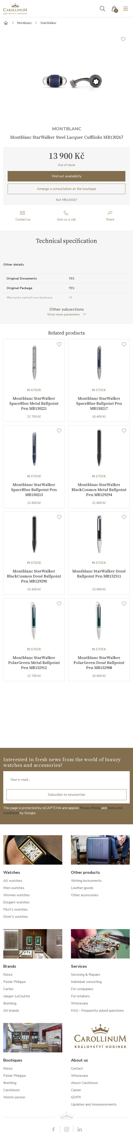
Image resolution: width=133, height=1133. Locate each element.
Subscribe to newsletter (66, 794)
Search (102, 9)
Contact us (22, 219)
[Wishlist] (59, 344)
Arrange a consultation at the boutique (66, 188)
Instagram (66, 1129)
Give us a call (66, 219)
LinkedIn (79, 1129)
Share (110, 219)
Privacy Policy (90, 808)
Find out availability (66, 176)
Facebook (53, 1129)
